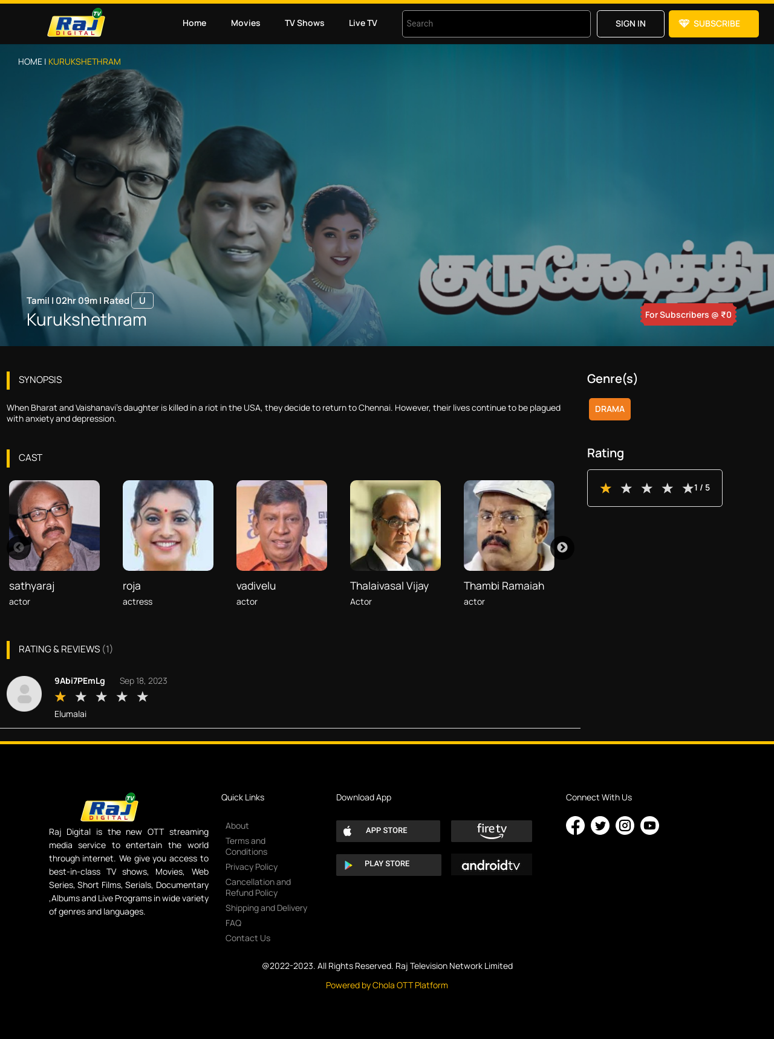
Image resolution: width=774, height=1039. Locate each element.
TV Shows (305, 22)
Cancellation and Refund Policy (258, 887)
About (237, 825)
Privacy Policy (252, 866)
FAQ (233, 922)
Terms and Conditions (246, 846)
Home (194, 22)
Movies (246, 22)
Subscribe (717, 23)
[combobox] (481, 24)
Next (562, 548)
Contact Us (248, 938)
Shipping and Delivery (266, 907)
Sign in (631, 23)
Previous (19, 548)
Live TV (363, 22)
